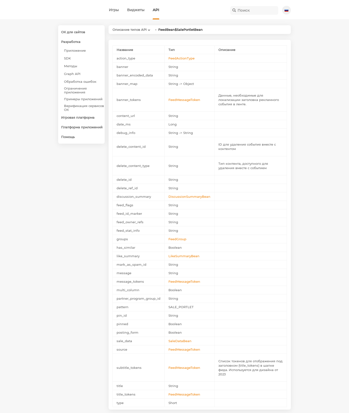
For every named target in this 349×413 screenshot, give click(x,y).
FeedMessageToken (184, 100)
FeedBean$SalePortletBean (180, 30)
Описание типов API (129, 30)
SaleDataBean (179, 341)
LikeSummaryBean (183, 256)
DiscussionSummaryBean (189, 196)
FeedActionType (181, 58)
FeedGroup (177, 239)
